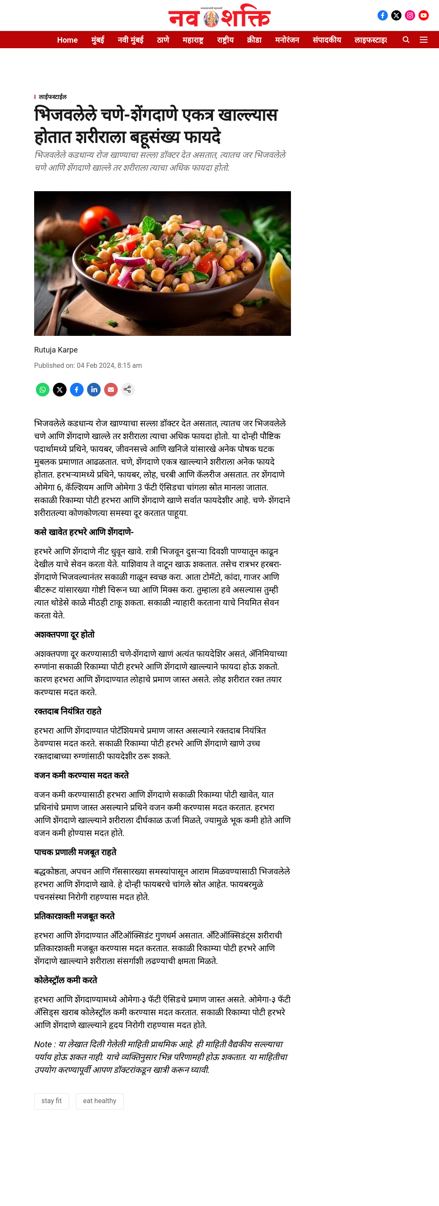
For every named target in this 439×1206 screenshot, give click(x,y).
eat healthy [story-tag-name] (99, 1101)
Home (67, 39)
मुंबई (97, 39)
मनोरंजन (287, 39)
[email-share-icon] (111, 394)
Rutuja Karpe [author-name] (56, 349)
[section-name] (162, 97)
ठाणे (163, 39)
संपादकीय (327, 39)
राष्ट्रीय (225, 39)
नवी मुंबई (130, 39)
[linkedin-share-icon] (94, 394)
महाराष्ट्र (193, 39)
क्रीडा (254, 39)
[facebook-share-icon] (77, 394)
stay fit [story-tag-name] (51, 1101)
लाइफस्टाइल (372, 39)
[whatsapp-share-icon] (42, 394)
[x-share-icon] (60, 394)
